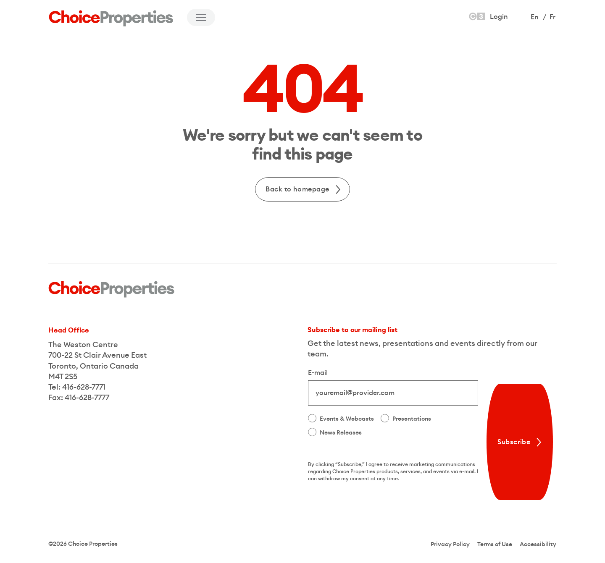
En (535, 17)
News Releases (341, 433)
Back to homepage (304, 189)
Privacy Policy (450, 544)
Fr (552, 17)
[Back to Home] (111, 18)
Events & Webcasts (347, 419)
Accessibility (538, 544)
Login (488, 16)
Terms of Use (494, 544)
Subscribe (520, 442)
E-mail (318, 372)
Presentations (411, 419)
